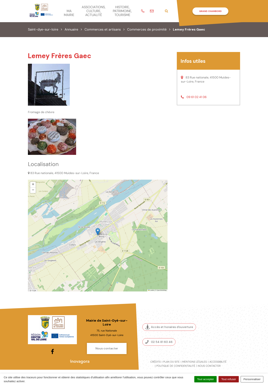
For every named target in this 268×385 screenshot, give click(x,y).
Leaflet (151, 290)
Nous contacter (106, 348)
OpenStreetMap (162, 290)
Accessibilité (217, 361)
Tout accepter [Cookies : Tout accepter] (205, 379)
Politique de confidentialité (175, 365)
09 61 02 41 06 (196, 97)
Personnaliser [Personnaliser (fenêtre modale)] (252, 379)
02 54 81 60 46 (159, 342)
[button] (97, 232)
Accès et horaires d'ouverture (169, 327)
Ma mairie (69, 13)
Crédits (155, 361)
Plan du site (171, 361)
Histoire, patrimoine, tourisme (122, 11)
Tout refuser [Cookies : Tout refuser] (228, 379)
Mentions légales (194, 361)
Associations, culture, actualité (93, 11)
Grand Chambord (210, 11)
